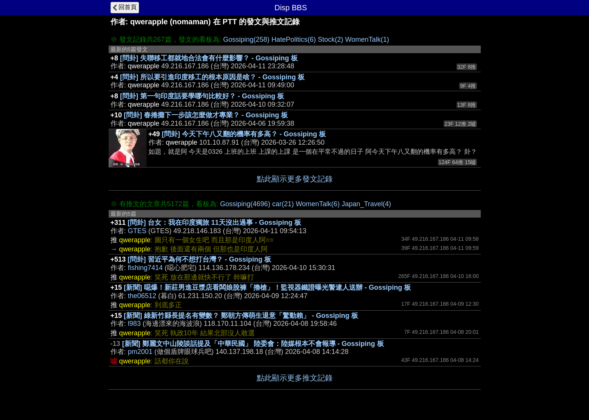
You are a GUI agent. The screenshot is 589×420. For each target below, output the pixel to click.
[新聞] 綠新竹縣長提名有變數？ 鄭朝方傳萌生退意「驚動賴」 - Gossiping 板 (241, 315)
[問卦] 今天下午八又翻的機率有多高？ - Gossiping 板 (244, 134)
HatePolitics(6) (294, 39)
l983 (134, 323)
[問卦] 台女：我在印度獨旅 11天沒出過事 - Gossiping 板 (214, 222)
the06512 (142, 296)
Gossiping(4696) (245, 204)
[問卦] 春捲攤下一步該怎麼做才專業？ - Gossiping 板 (206, 115)
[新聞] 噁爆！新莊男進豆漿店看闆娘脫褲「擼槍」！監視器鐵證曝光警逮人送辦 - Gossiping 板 (267, 287)
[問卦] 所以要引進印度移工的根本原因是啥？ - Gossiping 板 (212, 77)
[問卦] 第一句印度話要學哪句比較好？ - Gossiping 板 (202, 96)
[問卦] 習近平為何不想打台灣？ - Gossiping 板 (199, 259)
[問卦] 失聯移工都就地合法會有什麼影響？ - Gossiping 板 (209, 58)
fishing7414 (145, 268)
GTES (137, 231)
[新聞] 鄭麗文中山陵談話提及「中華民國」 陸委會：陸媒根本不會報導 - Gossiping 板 (253, 343)
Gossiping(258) (246, 39)
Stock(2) (330, 39)
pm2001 (140, 351)
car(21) (283, 204)
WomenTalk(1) (367, 39)
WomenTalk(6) (318, 204)
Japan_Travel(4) (366, 204)
